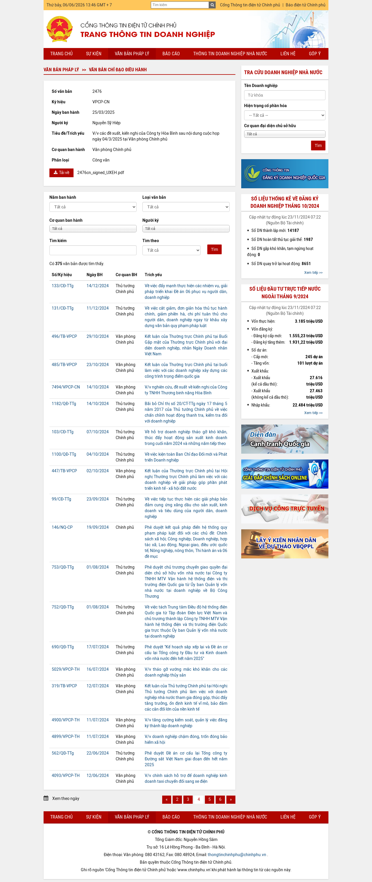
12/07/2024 (98, 686)
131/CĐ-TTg (63, 308)
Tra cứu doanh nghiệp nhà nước (283, 72)
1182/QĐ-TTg (64, 403)
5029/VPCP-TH (66, 669)
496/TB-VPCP (64, 336)
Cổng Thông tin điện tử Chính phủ (250, 5)
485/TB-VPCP (64, 364)
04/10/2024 (98, 454)
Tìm (214, 249)
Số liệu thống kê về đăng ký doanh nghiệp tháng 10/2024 (285, 202)
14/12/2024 (98, 285)
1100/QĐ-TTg (64, 454)
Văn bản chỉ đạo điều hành (118, 69)
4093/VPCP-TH (66, 775)
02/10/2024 (98, 470)
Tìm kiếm (58, 240)
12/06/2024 (98, 775)
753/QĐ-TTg (63, 567)
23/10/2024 (98, 364)
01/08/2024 (98, 567)
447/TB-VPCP (64, 470)
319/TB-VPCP (64, 686)
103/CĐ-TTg (63, 432)
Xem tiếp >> (313, 273)
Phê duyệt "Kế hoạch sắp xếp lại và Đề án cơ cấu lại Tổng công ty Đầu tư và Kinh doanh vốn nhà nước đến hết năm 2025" (186, 653)
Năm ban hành (62, 197)
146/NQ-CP (62, 527)
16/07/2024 (98, 669)
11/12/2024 (98, 308)
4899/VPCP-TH (66, 736)
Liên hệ (288, 53)
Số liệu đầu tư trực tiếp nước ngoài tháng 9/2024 (285, 292)
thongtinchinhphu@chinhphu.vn (237, 854)
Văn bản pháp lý (132, 53)
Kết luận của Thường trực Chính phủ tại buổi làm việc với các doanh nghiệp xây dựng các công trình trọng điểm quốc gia (186, 370)
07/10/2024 (98, 432)
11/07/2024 (98, 720)
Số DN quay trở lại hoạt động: (281, 263)
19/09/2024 (98, 527)
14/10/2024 (98, 387)
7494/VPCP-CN (66, 387)
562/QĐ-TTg (63, 753)
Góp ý (315, 53)
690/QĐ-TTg (63, 647)
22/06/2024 (98, 753)
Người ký (150, 220)
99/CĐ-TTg (61, 499)
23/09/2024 (98, 499)
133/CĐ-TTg (63, 285)
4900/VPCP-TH (66, 720)
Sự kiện (93, 53)
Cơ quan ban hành (66, 220)
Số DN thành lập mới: (275, 230)
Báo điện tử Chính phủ (306, 5)
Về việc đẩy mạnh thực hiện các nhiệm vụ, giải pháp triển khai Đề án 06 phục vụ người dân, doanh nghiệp (186, 291)
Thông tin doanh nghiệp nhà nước (230, 53)
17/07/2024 (98, 647)
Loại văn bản (154, 197)
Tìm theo (150, 240)
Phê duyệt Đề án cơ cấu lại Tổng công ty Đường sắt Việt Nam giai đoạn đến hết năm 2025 (186, 759)
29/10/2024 (98, 336)
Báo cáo (171, 53)
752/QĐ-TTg (63, 607)
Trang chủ (61, 53)
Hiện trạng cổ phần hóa (265, 105)
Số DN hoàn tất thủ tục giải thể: (282, 239)
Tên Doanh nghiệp (261, 85)
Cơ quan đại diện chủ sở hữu (270, 125)
